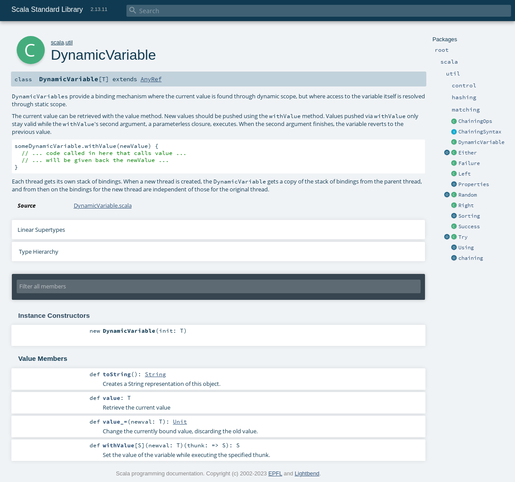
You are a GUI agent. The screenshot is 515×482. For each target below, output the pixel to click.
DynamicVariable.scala (103, 205)
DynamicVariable (481, 142)
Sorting (469, 216)
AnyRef (151, 79)
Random (467, 195)
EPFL (275, 473)
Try (463, 237)
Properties (473, 184)
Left (464, 174)
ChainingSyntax (479, 132)
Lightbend (307, 473)
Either (467, 153)
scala (57, 42)
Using (466, 248)
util (68, 42)
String (155, 374)
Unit (180, 421)
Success (469, 226)
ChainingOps (475, 121)
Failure (469, 163)
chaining (470, 258)
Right (466, 205)
